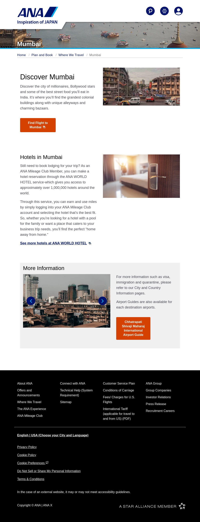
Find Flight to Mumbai (38, 125)
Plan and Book (42, 55)
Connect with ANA (72, 383)
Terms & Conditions (30, 479)
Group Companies (158, 390)
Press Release (156, 404)
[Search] (150, 11)
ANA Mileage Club (30, 415)
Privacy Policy (27, 447)
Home (21, 55)
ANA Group (154, 383)
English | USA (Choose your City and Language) (52, 435)
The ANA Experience (31, 409)
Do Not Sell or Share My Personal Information (49, 471)
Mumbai (95, 55)
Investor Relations (158, 397)
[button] (31, 301)
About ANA (24, 383)
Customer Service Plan (119, 383)
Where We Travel (71, 55)
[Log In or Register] (178, 11)
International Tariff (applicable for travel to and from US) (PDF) (119, 413)
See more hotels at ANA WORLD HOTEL (55, 243)
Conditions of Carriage (118, 390)
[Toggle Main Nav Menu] (164, 11)
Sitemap (66, 402)
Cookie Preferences (33, 463)
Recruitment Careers (160, 411)
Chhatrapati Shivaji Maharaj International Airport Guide (133, 328)
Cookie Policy (26, 455)
